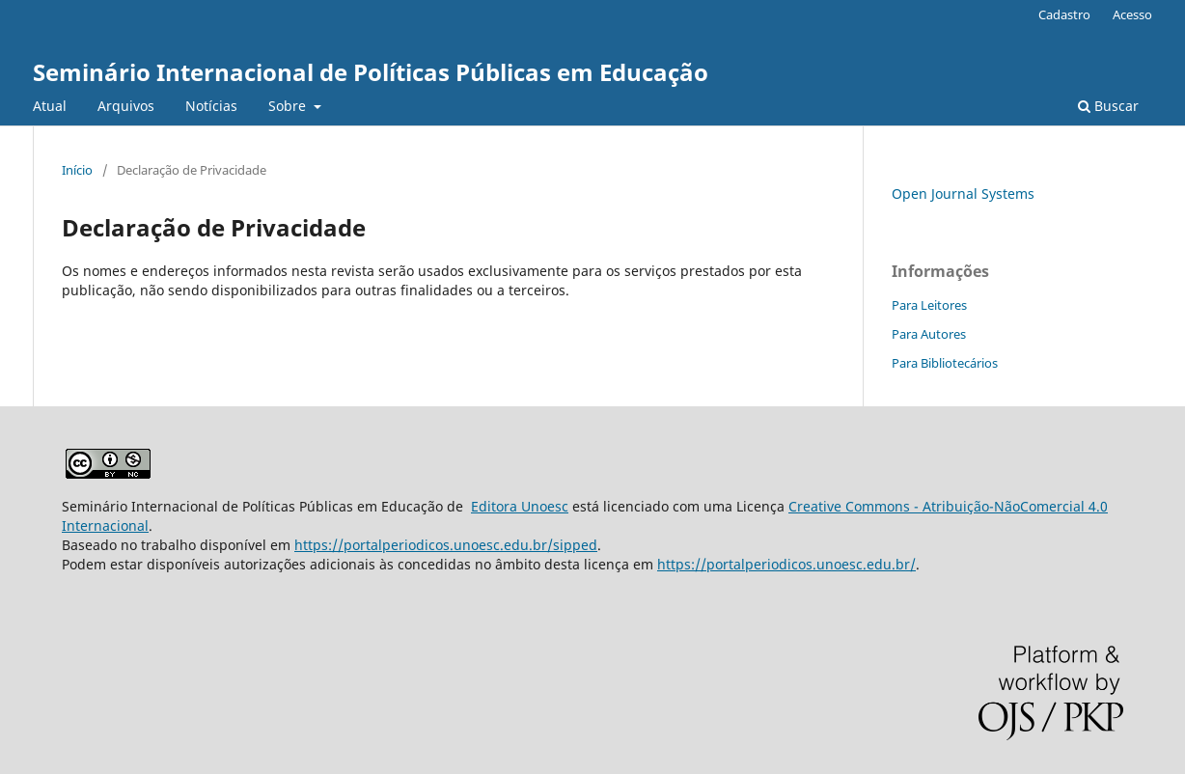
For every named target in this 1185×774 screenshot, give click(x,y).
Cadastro (1064, 14)
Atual (50, 106)
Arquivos (125, 106)
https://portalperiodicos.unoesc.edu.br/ (786, 564)
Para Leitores (929, 305)
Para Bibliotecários (945, 363)
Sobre (289, 106)
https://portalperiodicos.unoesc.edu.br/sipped (445, 545)
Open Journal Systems (963, 193)
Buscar (1108, 106)
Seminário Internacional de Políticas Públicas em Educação (370, 72)
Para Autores (929, 334)
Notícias (211, 106)
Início (77, 170)
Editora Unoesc (519, 506)
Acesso (1132, 14)
